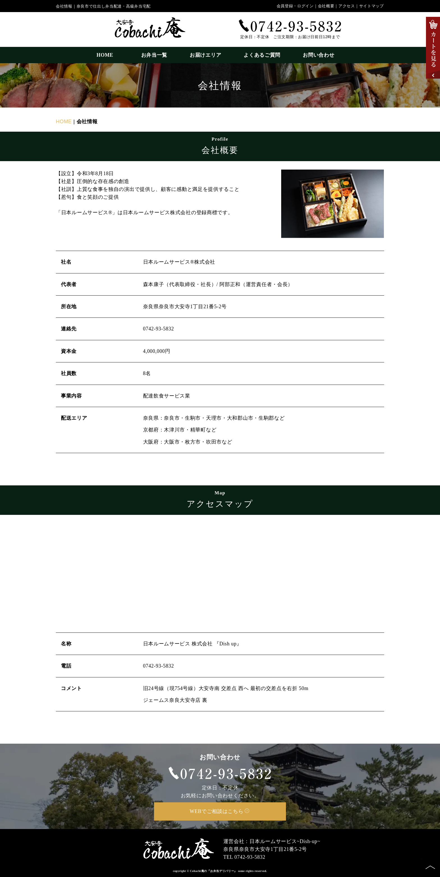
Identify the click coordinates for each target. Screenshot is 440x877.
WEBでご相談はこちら (219, 811)
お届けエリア (205, 55)
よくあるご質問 (262, 55)
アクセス (346, 6)
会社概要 (326, 6)
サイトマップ (371, 6)
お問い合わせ (318, 55)
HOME (108, 55)
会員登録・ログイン (295, 6)
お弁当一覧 (154, 55)
